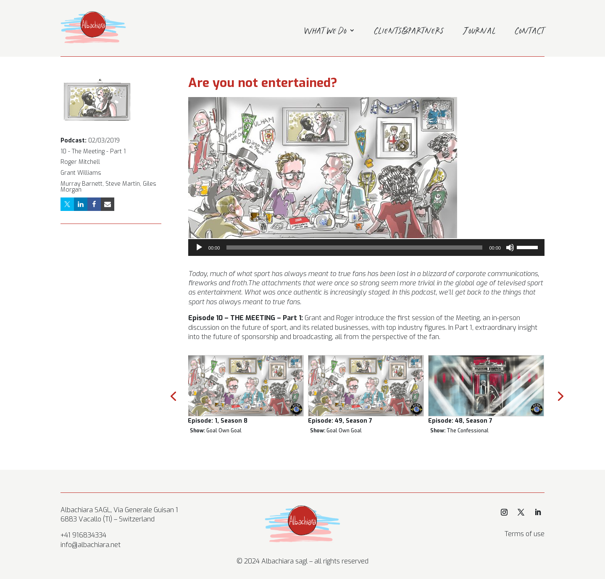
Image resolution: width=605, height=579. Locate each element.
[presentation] (173, 395)
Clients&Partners (409, 32)
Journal (479, 32)
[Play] (199, 247)
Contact (529, 32)
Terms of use (524, 533)
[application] (366, 247)
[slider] (354, 247)
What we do (325, 32)
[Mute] (510, 247)
